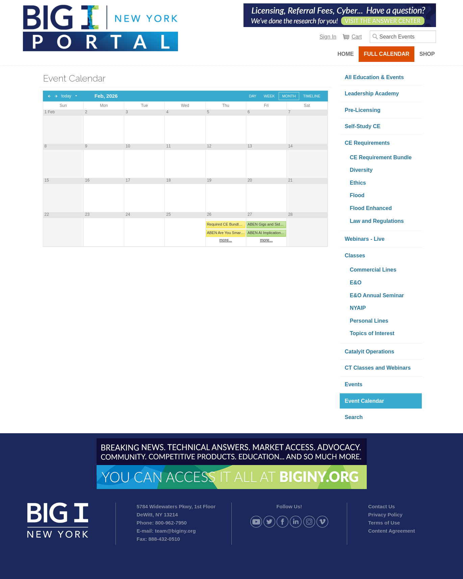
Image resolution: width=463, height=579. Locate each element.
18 (168, 180)
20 (250, 180)
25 (168, 214)
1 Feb (50, 112)
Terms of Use (384, 523)
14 (290, 146)
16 (87, 180)
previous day (49, 96)
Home (345, 54)
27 (250, 214)
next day (56, 96)
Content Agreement (391, 531)
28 (290, 214)
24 (128, 214)
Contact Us (381, 506)
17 (128, 180)
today (66, 96)
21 (290, 180)
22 (47, 214)
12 (209, 146)
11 (168, 146)
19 (209, 180)
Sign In (327, 37)
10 (128, 146)
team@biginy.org (175, 531)
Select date (76, 96)
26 (209, 214)
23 (87, 214)
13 (250, 146)
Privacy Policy (385, 514)
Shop (427, 54)
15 (47, 180)
